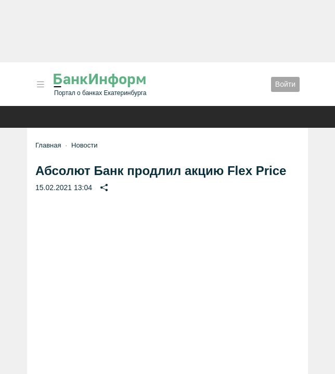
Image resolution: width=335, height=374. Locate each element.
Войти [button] (285, 84)
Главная (48, 145)
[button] (40, 84)
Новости (84, 145)
